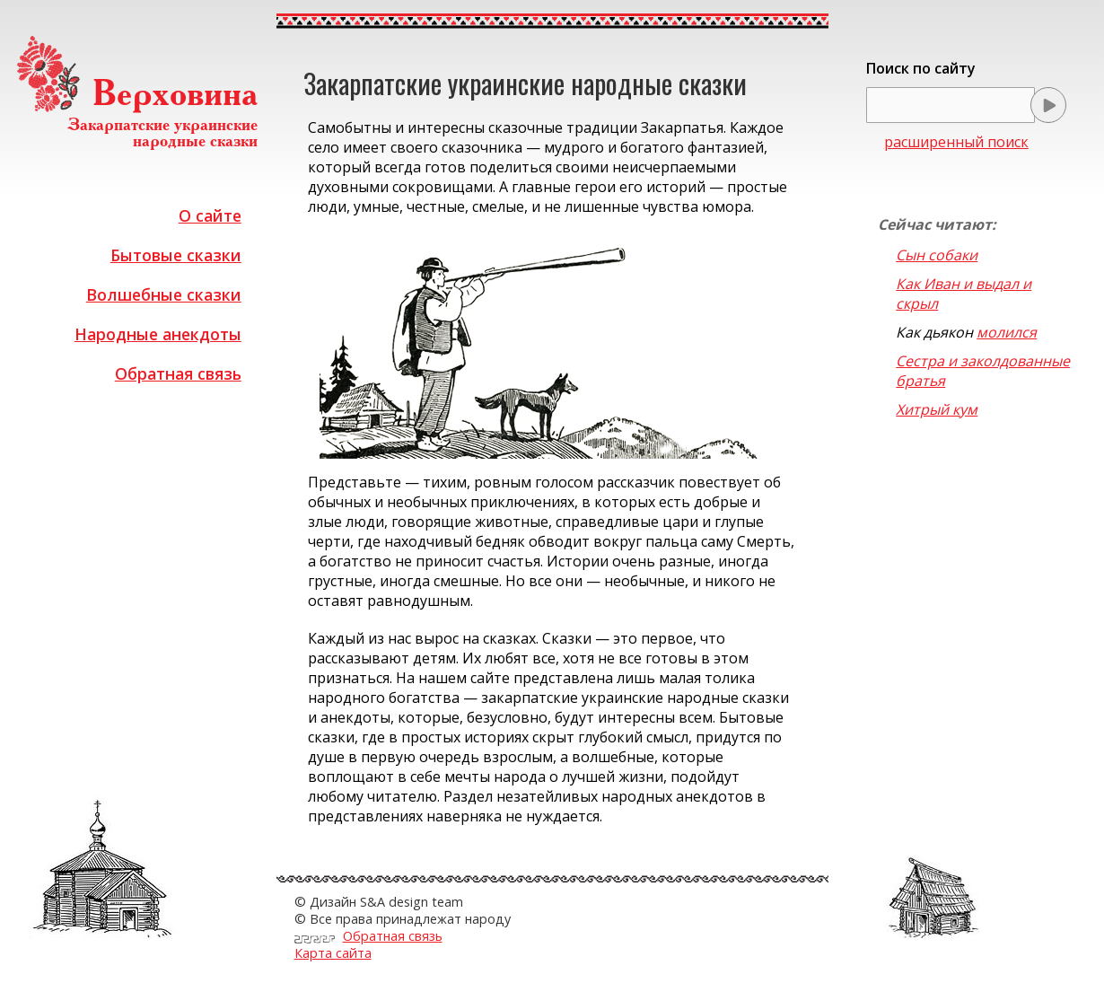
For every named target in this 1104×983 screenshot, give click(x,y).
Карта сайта (333, 952)
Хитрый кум (936, 409)
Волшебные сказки (163, 294)
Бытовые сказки (175, 255)
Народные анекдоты (157, 334)
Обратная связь (178, 373)
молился (1007, 332)
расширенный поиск (956, 142)
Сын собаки (936, 255)
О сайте (210, 215)
